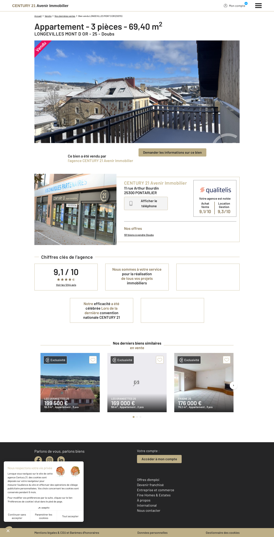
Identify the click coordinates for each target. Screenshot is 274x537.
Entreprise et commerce (155, 490)
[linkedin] (61, 460)
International (147, 505)
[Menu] (258, 5)
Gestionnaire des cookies (223, 532)
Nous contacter (148, 510)
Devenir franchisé (150, 485)
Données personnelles (152, 532)
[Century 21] (40, 5)
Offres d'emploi (148, 480)
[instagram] (49, 460)
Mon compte (234, 5)
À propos (143, 500)
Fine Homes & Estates (154, 495)
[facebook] (38, 460)
